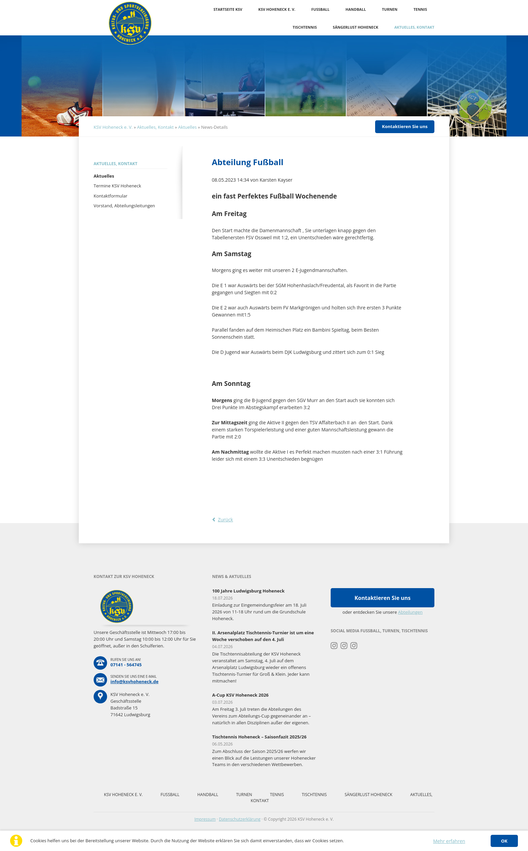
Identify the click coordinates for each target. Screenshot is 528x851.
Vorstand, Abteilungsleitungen (124, 206)
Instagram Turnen (334, 645)
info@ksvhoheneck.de (134, 681)
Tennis (420, 9)
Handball (355, 9)
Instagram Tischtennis (354, 645)
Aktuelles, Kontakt (414, 27)
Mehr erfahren (449, 841)
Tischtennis (305, 27)
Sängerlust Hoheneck (355, 27)
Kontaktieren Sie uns (404, 126)
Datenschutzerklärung (240, 819)
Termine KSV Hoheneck (117, 186)
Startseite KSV (227, 9)
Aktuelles (187, 127)
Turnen (389, 9)
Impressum (205, 819)
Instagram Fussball (344, 645)
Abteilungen (410, 612)
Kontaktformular (110, 196)
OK (504, 841)
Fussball (320, 9)
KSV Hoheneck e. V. (276, 9)
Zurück (225, 519)
